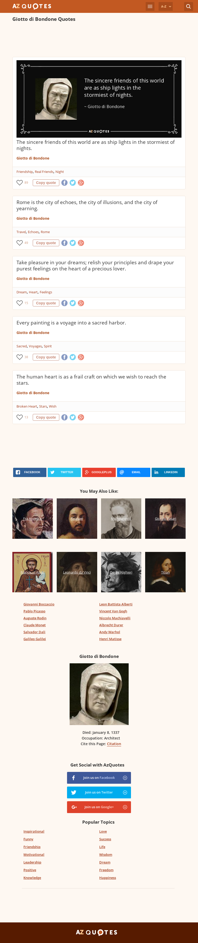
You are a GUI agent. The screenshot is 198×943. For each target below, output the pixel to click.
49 (26, 243)
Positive (29, 870)
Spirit (48, 346)
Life (102, 846)
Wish (52, 406)
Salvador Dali (34, 632)
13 (26, 417)
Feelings (46, 292)
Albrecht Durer (111, 625)
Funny (28, 839)
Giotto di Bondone (32, 158)
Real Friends (44, 171)
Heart (33, 292)
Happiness (107, 877)
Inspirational (33, 831)
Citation (114, 743)
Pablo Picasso (34, 611)
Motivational (33, 854)
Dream (21, 292)
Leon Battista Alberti (116, 604)
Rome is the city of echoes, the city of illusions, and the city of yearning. (86, 205)
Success (105, 839)
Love (103, 831)
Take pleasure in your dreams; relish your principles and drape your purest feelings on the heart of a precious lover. (95, 265)
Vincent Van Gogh (113, 611)
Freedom (106, 870)
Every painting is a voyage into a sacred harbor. (71, 323)
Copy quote (46, 183)
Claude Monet (34, 625)
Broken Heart (26, 406)
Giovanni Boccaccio (38, 604)
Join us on (99, 777)
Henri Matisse (110, 639)
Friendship (24, 171)
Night (59, 171)
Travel (21, 232)
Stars (43, 406)
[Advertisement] (99, 40)
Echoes (33, 232)
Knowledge (32, 877)
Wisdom (105, 854)
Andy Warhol (109, 632)
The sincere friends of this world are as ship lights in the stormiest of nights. (95, 145)
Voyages (35, 346)
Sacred (21, 346)
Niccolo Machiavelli (114, 618)
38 (26, 357)
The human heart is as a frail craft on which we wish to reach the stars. (91, 380)
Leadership (32, 862)
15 (26, 303)
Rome (45, 232)
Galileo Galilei (34, 639)
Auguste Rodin (34, 618)
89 (26, 182)
